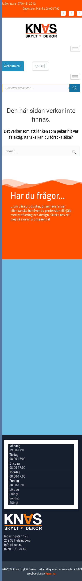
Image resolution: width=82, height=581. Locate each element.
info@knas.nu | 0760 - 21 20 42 (18, 3)
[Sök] (74, 88)
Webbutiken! (12, 66)
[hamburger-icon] (75, 49)
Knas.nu (50, 573)
